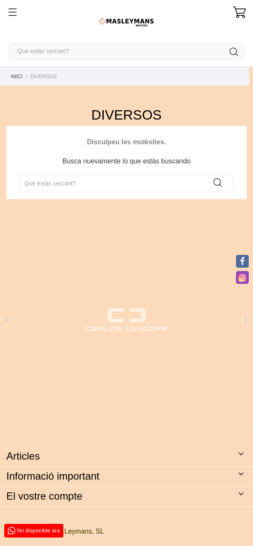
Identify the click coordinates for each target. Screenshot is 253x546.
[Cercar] (126, 51)
